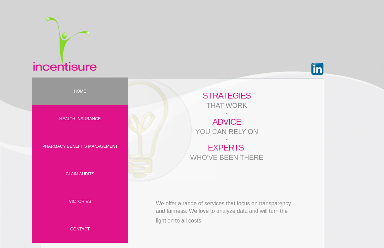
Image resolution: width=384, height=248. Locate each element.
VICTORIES (80, 201)
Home (80, 91)
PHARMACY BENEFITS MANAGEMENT (80, 146)
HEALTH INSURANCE (79, 118)
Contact (80, 229)
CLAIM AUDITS (80, 174)
